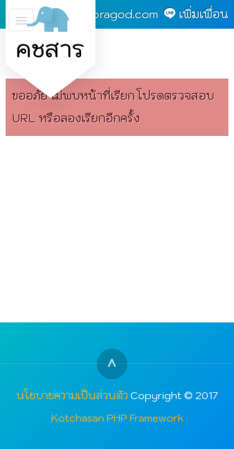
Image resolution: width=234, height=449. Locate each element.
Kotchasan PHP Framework (117, 417)
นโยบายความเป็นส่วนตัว (72, 395)
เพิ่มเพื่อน (203, 14)
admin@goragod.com (100, 14)
